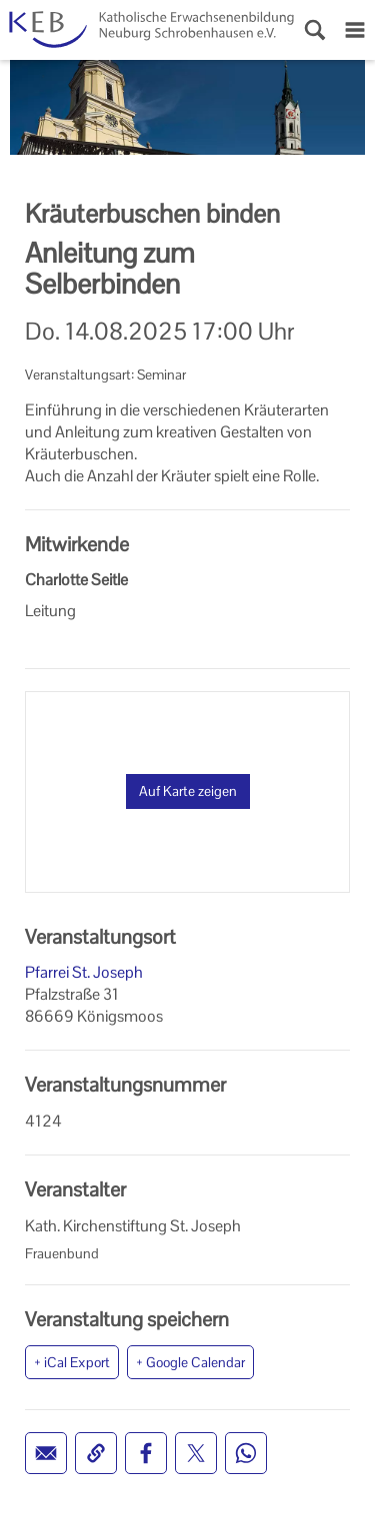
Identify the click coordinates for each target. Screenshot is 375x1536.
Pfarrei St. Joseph (84, 972)
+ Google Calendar (190, 1362)
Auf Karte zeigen (188, 791)
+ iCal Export (72, 1362)
